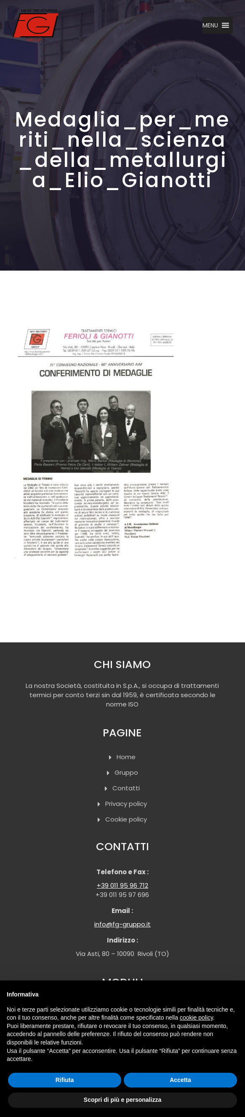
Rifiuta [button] (65, 1080)
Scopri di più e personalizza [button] (122, 1099)
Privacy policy (126, 803)
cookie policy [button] (196, 1017)
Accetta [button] (180, 1080)
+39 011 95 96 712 (122, 885)
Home (126, 756)
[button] (210, 25)
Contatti (126, 788)
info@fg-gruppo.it (122, 924)
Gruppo (126, 772)
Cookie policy (126, 819)
